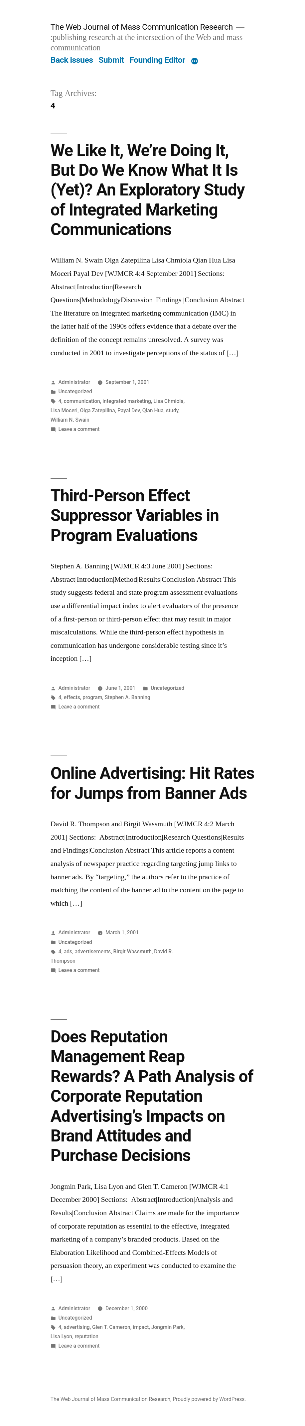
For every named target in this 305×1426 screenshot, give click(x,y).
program (92, 697)
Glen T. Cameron (111, 1327)
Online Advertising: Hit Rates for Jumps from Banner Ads (152, 783)
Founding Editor (157, 60)
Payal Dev (128, 410)
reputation (86, 1336)
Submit (111, 60)
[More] (195, 61)
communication (82, 401)
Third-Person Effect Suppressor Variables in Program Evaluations (135, 515)
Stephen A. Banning (127, 697)
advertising (77, 1327)
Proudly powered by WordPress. (209, 1399)
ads (68, 951)
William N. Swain (70, 420)
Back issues (72, 60)
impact (141, 1327)
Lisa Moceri (64, 410)
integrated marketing (126, 401)
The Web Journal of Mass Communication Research (142, 27)
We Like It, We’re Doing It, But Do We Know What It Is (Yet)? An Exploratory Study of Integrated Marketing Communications (148, 190)
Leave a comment (79, 429)
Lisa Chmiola (168, 401)
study (172, 410)
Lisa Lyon (61, 1336)
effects (72, 697)
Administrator (74, 382)
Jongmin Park (167, 1327)
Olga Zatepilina (97, 410)
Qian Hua (153, 410)
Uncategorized (75, 391)
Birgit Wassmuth (132, 951)
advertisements (93, 951)
